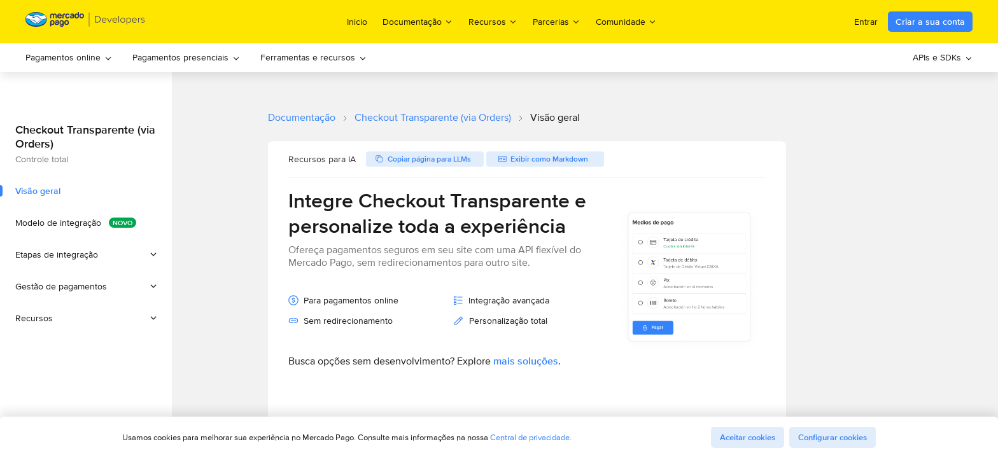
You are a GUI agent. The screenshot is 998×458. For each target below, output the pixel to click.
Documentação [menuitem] (418, 21)
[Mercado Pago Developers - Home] (85, 22)
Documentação (301, 117)
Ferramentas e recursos (313, 57)
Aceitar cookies (747, 437)
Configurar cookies (832, 437)
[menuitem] (68, 57)
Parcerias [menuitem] (556, 21)
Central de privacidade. (531, 437)
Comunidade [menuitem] (626, 21)
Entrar (866, 21)
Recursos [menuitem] (492, 21)
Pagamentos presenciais (186, 57)
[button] (86, 254)
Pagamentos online (68, 57)
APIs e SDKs (943, 57)
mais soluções (525, 361)
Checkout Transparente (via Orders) (433, 117)
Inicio (357, 21)
